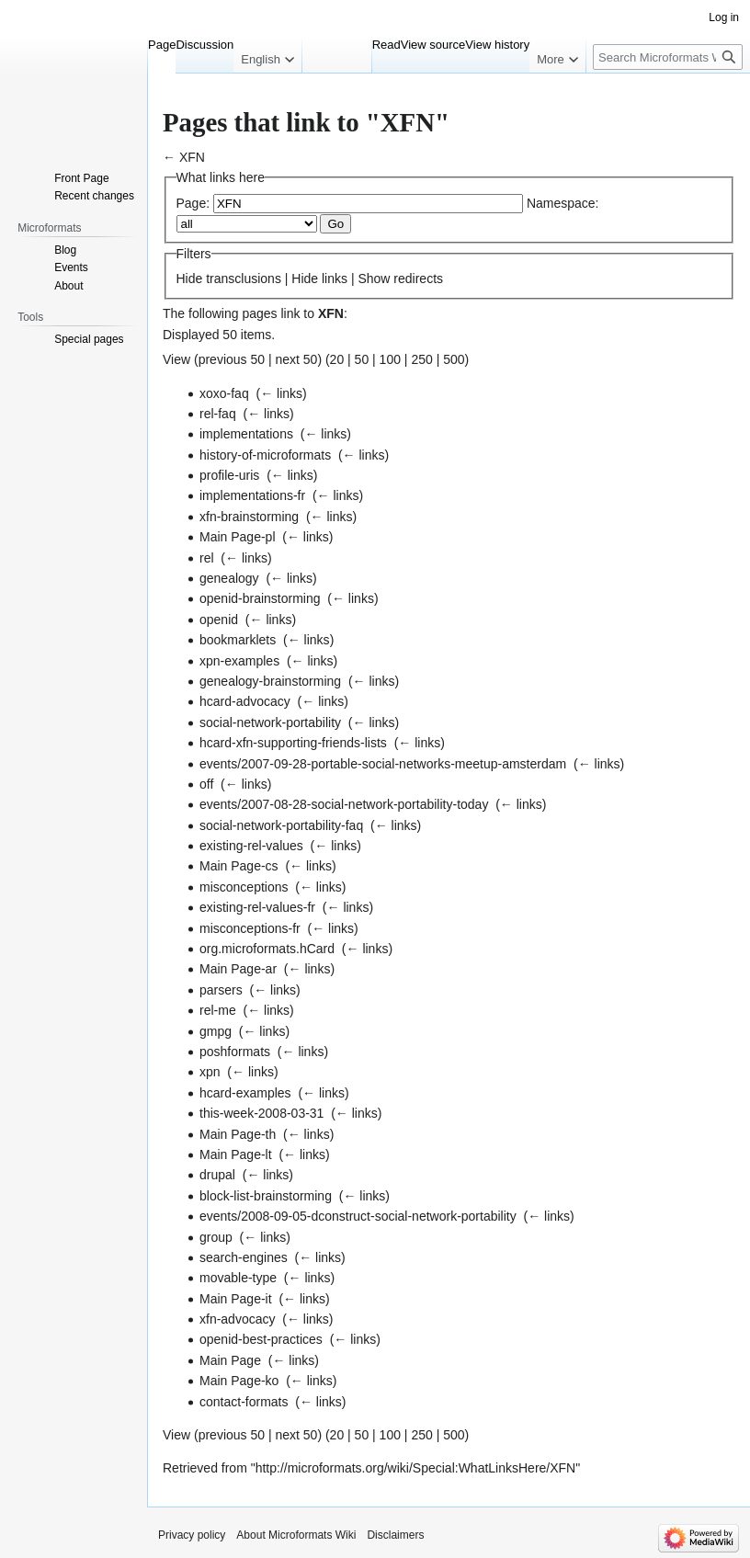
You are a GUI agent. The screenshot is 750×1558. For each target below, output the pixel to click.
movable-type (238, 1277)
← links (281, 393)
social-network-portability (270, 722)
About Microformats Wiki (296, 1535)
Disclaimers (395, 1535)
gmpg (215, 1031)
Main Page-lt (235, 1154)
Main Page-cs (238, 866)
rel (206, 558)
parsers (221, 990)
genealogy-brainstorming (270, 681)
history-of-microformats (265, 455)
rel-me (217, 1010)
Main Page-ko (238, 1380)
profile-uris (229, 475)
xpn (210, 1071)
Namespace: (563, 203)
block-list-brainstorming (265, 1195)
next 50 (296, 359)
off (206, 784)
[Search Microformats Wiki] (668, 57)
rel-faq (217, 413)
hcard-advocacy (244, 701)
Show (374, 278)
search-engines (243, 1257)
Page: (193, 203)
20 (337, 359)
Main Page (230, 1360)
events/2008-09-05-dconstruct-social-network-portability (358, 1216)
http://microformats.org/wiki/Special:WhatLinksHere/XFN (416, 1468)
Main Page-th (237, 1134)
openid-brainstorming (260, 598)
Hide (189, 278)
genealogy (229, 578)
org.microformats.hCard (267, 948)
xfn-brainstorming (249, 516)
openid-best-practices (261, 1339)
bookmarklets (237, 639)
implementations (246, 433)
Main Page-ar (238, 968)
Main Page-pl (237, 536)
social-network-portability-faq (281, 825)
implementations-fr (252, 495)
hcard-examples (245, 1093)
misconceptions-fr (250, 928)
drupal (217, 1174)
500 (453, 359)
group (216, 1237)
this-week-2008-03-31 (261, 1113)
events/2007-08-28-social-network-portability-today (343, 804)
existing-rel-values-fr (257, 907)
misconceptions (244, 887)
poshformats (234, 1051)
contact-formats (243, 1401)
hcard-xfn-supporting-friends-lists (293, 742)
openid (218, 619)
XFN (192, 157)
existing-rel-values (251, 845)
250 (421, 359)
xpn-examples (239, 661)
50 (362, 359)
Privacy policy (191, 1535)
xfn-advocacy (237, 1319)
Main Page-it (235, 1298)
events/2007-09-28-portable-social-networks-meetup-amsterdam (382, 763)
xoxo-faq (224, 393)
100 (390, 359)
